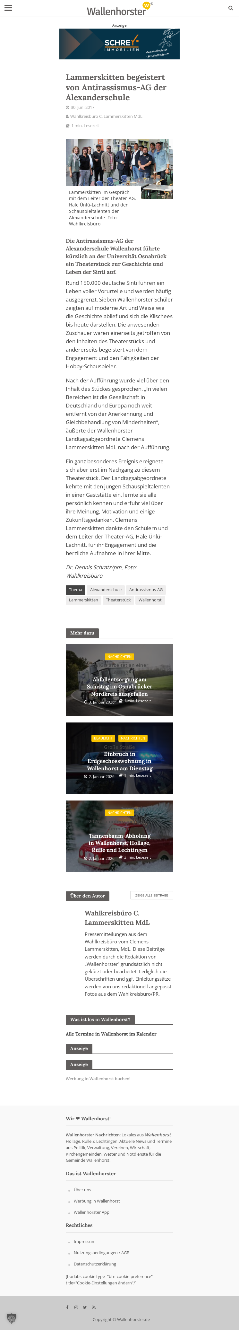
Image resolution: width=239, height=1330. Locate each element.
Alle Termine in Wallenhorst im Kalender (111, 1034)
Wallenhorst (150, 600)
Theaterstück (118, 600)
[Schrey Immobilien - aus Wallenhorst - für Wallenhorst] (119, 43)
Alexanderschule (106, 589)
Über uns (82, 1190)
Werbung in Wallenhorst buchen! (98, 1078)
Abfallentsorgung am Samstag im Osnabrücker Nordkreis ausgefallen (119, 679)
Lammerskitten (83, 600)
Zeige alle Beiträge (151, 895)
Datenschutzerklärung (95, 1264)
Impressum (85, 1241)
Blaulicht (103, 738)
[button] (11, 1318)
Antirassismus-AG (146, 589)
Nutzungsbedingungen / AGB (101, 1253)
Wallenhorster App (91, 1212)
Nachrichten (119, 656)
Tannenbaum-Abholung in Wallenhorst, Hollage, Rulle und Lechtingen (120, 836)
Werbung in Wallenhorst (97, 1201)
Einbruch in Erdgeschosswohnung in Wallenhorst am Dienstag (119, 758)
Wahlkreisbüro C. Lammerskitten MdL (106, 116)
